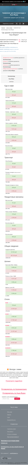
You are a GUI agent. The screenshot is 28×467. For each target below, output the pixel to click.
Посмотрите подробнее (14, 381)
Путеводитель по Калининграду (14, 389)
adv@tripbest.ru (14, 453)
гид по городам (24, 462)
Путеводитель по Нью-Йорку (14, 393)
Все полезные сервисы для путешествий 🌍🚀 (14, 1)
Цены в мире (9, 27)
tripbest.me (4, 443)
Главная (3, 27)
